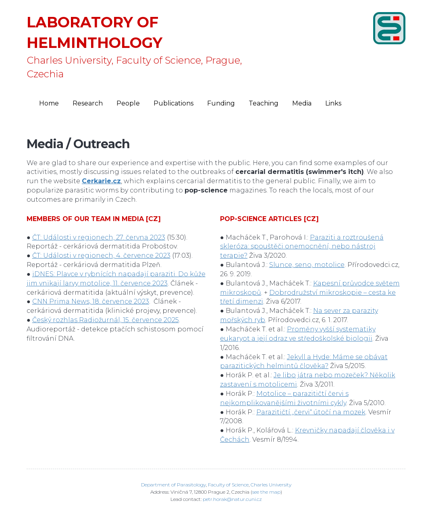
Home (49, 103)
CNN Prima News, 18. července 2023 (90, 301)
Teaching (263, 103)
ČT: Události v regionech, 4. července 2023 (101, 255)
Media (302, 103)
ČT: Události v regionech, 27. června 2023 (98, 237)
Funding (221, 103)
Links (333, 103)
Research (88, 103)
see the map (266, 492)
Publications (173, 103)
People (128, 103)
